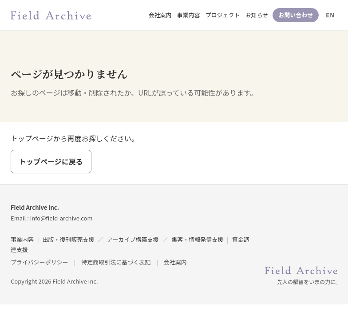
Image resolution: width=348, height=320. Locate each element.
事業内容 (188, 15)
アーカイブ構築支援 (132, 239)
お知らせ (257, 15)
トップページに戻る (51, 161)
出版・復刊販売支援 (68, 239)
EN (330, 15)
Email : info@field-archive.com (51, 218)
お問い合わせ (295, 15)
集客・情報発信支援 (197, 239)
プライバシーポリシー (39, 262)
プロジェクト (223, 15)
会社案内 (160, 15)
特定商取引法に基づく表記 (115, 262)
